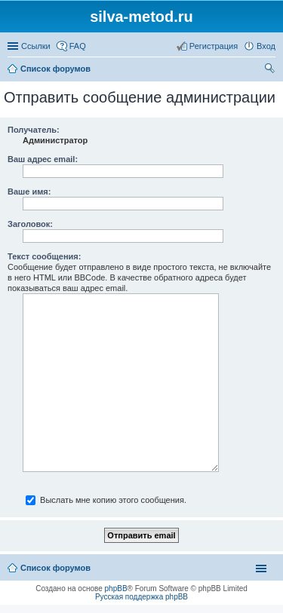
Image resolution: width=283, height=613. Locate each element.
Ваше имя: (29, 191)
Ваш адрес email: (43, 159)
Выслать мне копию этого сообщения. (106, 499)
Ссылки (36, 46)
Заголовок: (30, 223)
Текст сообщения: (44, 256)
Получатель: (34, 129)
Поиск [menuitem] (270, 70)
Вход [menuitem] (266, 46)
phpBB (116, 588)
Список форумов (55, 68)
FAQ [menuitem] (77, 46)
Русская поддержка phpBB (141, 597)
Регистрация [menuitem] (213, 46)
